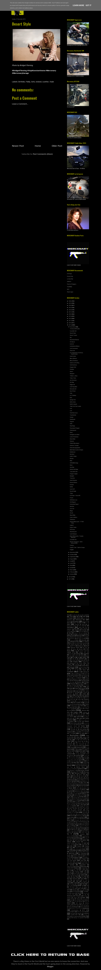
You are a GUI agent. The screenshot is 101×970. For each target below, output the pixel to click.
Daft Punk (80, 673)
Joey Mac (72, 467)
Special (77, 850)
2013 (70, 579)
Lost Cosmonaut (74, 348)
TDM (85, 872)
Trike (83, 884)
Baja (70, 633)
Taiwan (80, 870)
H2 (75, 718)
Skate (85, 843)
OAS (70, 797)
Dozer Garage (86, 685)
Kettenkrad (69, 748)
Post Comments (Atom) (43, 154)
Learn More (78, 5)
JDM (74, 742)
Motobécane (77, 784)
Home (38, 146)
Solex (83, 847)
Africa (68, 622)
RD (88, 817)
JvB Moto (77, 745)
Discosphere (81, 683)
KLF (75, 749)
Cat (74, 657)
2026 (70, 301)
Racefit (72, 815)
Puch (68, 812)
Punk (77, 812)
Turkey (85, 887)
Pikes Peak (84, 803)
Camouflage (86, 653)
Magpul (85, 762)
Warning (80, 901)
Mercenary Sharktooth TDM (82, 773)
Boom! (71, 371)
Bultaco (74, 649)
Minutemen (75, 777)
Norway (75, 796)
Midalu (74, 776)
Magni (71, 510)
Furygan (70, 707)
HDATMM (79, 721)
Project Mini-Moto (73, 808)
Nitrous (76, 795)
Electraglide (69, 693)
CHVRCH (69, 664)
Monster (79, 780)
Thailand (82, 874)
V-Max (84, 891)
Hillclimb (77, 724)
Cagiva (76, 650)
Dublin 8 (77, 688)
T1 (81, 869)
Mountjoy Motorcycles (84, 786)
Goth (74, 713)
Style (52, 82)
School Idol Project (74, 504)
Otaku (70, 799)
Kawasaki (79, 747)
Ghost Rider (72, 439)
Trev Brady (71, 884)
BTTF (73, 646)
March (71, 569)
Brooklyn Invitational (83, 643)
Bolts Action (73, 402)
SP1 (68, 850)
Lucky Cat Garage (75, 761)
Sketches (76, 844)
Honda (83, 726)
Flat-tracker (77, 702)
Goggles (72, 549)
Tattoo (77, 872)
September (73, 556)
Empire (84, 693)
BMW (87, 638)
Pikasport (72, 373)
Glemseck (84, 710)
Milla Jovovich (81, 776)
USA (78, 891)
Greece (86, 715)
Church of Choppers (71, 284)
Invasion (72, 484)
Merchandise (73, 774)
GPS (79, 713)
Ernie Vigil (84, 695)
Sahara (83, 830)
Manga (69, 765)
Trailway (82, 882)
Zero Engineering (75, 916)
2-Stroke (69, 618)
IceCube (82, 732)
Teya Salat (76, 874)
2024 (70, 305)
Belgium (69, 634)
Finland (79, 699)
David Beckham (84, 675)
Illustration (74, 735)
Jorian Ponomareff (80, 744)
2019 (70, 316)
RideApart (85, 821)
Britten (75, 643)
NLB (81, 795)
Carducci (70, 656)
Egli (69, 692)
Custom (70, 672)
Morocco (69, 782)
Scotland (69, 835)
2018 (70, 318)
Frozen (71, 497)
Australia (84, 630)
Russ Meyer (71, 830)
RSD (88, 828)
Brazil (71, 643)
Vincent (75, 897)
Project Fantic (77, 807)
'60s (88, 615)
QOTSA (68, 814)
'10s (73, 615)
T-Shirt (77, 869)
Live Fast (72, 508)
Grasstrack (75, 715)
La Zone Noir (70, 279)
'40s (80, 615)
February (72, 572)
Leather (45, 82)
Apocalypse (70, 627)
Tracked (75, 882)
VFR (83, 894)
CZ (71, 673)
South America (76, 849)
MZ (83, 791)
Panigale (80, 800)
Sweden (85, 866)
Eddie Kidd (78, 691)
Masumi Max (78, 765)
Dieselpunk (84, 680)
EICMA (78, 692)
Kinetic (85, 748)
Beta (78, 634)
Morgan (81, 781)
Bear (86, 633)
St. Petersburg (82, 853)
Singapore (79, 843)
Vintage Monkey (70, 898)
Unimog (81, 890)
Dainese (86, 673)
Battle (71, 486)
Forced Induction (78, 704)
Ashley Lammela (83, 628)
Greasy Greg (70, 276)
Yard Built (73, 913)
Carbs (87, 654)
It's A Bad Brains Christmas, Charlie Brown (76, 353)
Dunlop (68, 689)
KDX (87, 747)
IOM (77, 738)
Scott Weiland (73, 534)
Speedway (80, 851)
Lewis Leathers (73, 517)
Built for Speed (73, 404)
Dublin (70, 688)
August (72, 559)
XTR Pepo (69, 273)
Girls (33, 82)
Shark (68, 838)
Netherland (84, 792)
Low (79, 759)
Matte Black (80, 767)
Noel (85, 795)
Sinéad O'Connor (71, 843)
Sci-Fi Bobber (73, 395)
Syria (68, 869)
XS (74, 911)
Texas (70, 874)
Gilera (81, 708)
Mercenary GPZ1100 (76, 772)
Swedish (69, 867)
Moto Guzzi (83, 782)
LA (86, 751)
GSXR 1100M (73, 456)
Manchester (85, 764)
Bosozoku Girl (73, 388)
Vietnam (69, 897)
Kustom (81, 751)
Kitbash (69, 749)
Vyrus (71, 900)
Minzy (82, 777)
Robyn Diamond (85, 824)
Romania (83, 826)
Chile (86, 660)
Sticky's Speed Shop (78, 856)
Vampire (73, 893)
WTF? (83, 910)
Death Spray (78, 676)
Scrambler (75, 836)
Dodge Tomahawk (73, 685)
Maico (68, 764)
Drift (88, 686)
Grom (68, 716)
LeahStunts (71, 755)
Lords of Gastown (74, 436)
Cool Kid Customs (83, 667)
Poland (84, 804)
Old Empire (75, 797)
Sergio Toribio (73, 527)
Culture (84, 670)
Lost (71, 408)
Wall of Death (82, 900)
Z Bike (79, 914)
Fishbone (85, 701)
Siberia (70, 840)
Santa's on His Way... (75, 362)
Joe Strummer (73, 380)
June (71, 563)
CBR (68, 658)
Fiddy (28, 82)
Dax (68, 676)
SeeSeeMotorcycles (77, 837)
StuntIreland (70, 863)
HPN (71, 423)
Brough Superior (71, 644)
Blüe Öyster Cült (80, 638)
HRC (76, 729)
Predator (72, 369)
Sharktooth (72, 419)
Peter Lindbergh (71, 803)
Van (78, 893)
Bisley (68, 637)
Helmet (86, 721)
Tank (85, 870)
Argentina (69, 628)
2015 (70, 325)
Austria (68, 631)
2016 (70, 322)
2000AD (78, 618)
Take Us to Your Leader (75, 406)
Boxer (71, 432)
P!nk (83, 799)
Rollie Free (77, 826)
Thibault (69, 877)
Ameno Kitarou (73, 482)
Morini (86, 781)
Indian (77, 737)
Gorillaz (68, 713)
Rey (71, 337)
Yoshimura (86, 913)
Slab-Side (70, 846)
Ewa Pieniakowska (84, 696)
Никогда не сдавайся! (78, 917)
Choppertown (73, 663)
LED (68, 756)
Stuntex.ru (77, 862)
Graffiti (68, 715)
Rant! (78, 817)
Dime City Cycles (71, 682)
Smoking (87, 846)
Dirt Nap (72, 382)
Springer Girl (73, 399)
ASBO (74, 628)
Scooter (82, 834)
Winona (87, 905)
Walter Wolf (74, 901)
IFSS (88, 733)
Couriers (76, 668)
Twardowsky (73, 415)
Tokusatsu (74, 878)
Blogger (50, 966)
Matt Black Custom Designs (76, 449)
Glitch (68, 712)
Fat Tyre (87, 697)
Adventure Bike (80, 619)
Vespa (76, 894)
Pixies (74, 804)
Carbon (82, 654)
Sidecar (69, 841)
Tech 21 (69, 873)
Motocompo (85, 784)
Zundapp (69, 917)
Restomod (84, 818)
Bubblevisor (72, 452)
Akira (68, 624)
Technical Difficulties (75, 328)
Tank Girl (69, 872)
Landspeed (69, 753)
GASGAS (68, 708)
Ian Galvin (77, 732)
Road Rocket (80, 823)
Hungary (68, 730)
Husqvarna (69, 732)
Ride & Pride (78, 821)
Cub (78, 670)
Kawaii (72, 747)
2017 (70, 320)
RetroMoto (77, 820)
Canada (76, 654)
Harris (77, 720)
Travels (87, 882)
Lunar (82, 761)
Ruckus (87, 829)
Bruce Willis (79, 644)
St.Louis (69, 854)
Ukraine (74, 890)
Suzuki (77, 866)
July (71, 561)
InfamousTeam (70, 738)
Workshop (86, 908)
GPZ (84, 713)
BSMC (68, 646)
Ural (86, 890)
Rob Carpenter (75, 824)
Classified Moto (79, 664)
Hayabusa (71, 721)
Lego (79, 756)
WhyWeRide (81, 905)
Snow (71, 847)
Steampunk (83, 854)
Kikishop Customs (78, 748)
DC (72, 676)
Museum (78, 789)
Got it (88, 5)
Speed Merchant (85, 850)
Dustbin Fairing (75, 689)
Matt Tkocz (70, 767)
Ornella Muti (86, 797)
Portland (74, 805)
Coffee (73, 665)
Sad (79, 830)
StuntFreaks (84, 862)
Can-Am (71, 654)
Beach (81, 633)
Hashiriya (83, 720)
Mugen (68, 789)
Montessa (85, 780)
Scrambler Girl (73, 331)
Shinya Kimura (86, 838)
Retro (69, 820)
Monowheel (71, 780)
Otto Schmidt (77, 799)
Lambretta (69, 752)
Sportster (72, 853)
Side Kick (72, 506)
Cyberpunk (86, 672)
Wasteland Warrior (74, 339)
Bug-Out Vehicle (75, 647)
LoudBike (75, 759)
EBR (81, 689)
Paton (81, 801)
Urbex (74, 891)
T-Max (72, 869)
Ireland (82, 738)
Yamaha (86, 911)
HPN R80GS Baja (74, 463)
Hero (80, 723)
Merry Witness (73, 358)
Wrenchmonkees (75, 910)
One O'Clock (72, 391)
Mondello (81, 778)
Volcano (78, 898)
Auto (73, 631)
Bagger (87, 631)
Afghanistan (85, 621)
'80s (77, 616)
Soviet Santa (73, 356)
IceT (70, 733)
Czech (74, 673)
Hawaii (87, 720)
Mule (71, 460)
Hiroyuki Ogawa (84, 724)
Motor (74, 785)
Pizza (79, 804)
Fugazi (87, 705)
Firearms (86, 699)
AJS (86, 622)
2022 (70, 309)
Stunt (74, 860)
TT (74, 887)
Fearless (72, 545)
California (78, 653)
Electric (77, 693)
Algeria (83, 624)
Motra (76, 786)
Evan (68, 696)
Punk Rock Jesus (74, 412)
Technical (82, 873)
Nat (69, 792)
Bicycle (87, 634)
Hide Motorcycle (70, 724)
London (80, 758)
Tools (77, 881)
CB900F (84, 657)
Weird (69, 903)
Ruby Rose (75, 829)
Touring (69, 882)
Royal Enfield (81, 828)
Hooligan (78, 727)
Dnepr (87, 683)
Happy (80, 718)
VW (88, 898)
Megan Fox (73, 770)
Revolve (72, 458)
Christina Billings (82, 663)
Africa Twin (76, 622)
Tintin (83, 877)
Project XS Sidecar (78, 811)
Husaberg (85, 730)
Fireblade (73, 701)
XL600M (69, 911)
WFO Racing (79, 903)
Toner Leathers (76, 880)
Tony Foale (84, 880)
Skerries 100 (69, 844)
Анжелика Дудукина (75, 447)
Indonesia (84, 737)
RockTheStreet (82, 825)
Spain (71, 850)
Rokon (87, 825)
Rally (85, 815)
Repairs (71, 818)
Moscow (76, 782)
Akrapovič (77, 624)
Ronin (71, 465)
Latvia (76, 753)
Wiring (70, 907)
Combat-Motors (85, 665)
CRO (73, 670)
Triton (71, 493)
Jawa (85, 741)
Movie (70, 788)
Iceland (39, 82)
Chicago (82, 660)
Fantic (81, 697)
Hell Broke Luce (73, 500)
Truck (87, 885)
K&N (82, 745)
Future (75, 707)
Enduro (77, 695)
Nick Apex (87, 793)
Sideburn (69, 281)
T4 (70, 870)
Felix (70, 699)
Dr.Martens (71, 686)
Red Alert (72, 454)
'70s (71, 616)
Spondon (87, 851)
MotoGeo (69, 785)
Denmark (69, 678)
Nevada (68, 793)
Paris (85, 800)
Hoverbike (86, 727)
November (72, 552)
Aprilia (80, 627)
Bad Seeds (81, 631)
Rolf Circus (70, 826)
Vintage (82, 897)
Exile (70, 697)
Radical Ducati (80, 815)
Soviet (84, 849)
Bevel (82, 634)
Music (83, 789)
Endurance (69, 695)
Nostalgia (81, 796)
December (72, 327)
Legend (71, 525)
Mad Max (76, 762)
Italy (70, 739)
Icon (74, 733)
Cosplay (69, 668)
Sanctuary (75, 832)
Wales (75, 900)
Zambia (85, 914)
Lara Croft (72, 489)
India (72, 737)
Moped (75, 781)
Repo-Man (77, 818)
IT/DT (88, 738)
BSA (86, 644)
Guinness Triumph (74, 445)
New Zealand (75, 793)
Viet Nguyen (73, 502)
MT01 (78, 788)
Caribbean (76, 656)
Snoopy (71, 417)
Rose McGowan (72, 828)
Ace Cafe (85, 618)
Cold (78, 665)
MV (67, 791)
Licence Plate (86, 756)
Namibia (87, 791)
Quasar (79, 814)
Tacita (75, 870)
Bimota (86, 635)
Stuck (68, 860)
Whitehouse (74, 905)
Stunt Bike (83, 860)
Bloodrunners (72, 638)
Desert (79, 678)
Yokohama (72, 519)
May (71, 565)
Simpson (72, 441)
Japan (69, 741)
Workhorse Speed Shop (76, 908)
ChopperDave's (85, 661)
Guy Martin (86, 716)
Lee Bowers (73, 756)
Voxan (84, 898)
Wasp (86, 901)
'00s (68, 615)
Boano (72, 640)
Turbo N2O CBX (73, 471)
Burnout (81, 649)
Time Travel (76, 877)
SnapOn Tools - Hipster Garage (77, 547)
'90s (84, 616)
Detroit (71, 679)
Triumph (75, 885)
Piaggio (78, 803)
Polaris (68, 805)
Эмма (87, 917)
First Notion (79, 701)
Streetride (76, 859)
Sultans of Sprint (85, 863)
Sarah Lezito (84, 832)
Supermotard (82, 864)
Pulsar (72, 812)
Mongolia (87, 778)
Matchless (85, 765)
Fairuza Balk (75, 697)
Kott (88, 749)
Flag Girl (72, 421)
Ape (85, 625)
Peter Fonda (86, 801)
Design (87, 678)
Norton (68, 796)
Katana (87, 745)
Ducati (71, 513)
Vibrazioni (78, 895)
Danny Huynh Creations (72, 675)
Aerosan (69, 621)
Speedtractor (73, 851)
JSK (72, 745)
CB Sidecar (72, 341)
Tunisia (79, 887)
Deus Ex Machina (78, 679)
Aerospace (75, 621)
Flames (69, 702)
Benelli (73, 634)
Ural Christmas (73, 365)
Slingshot (79, 846)
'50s (84, 615)
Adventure (69, 619)
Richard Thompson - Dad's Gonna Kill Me (76, 542)
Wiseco (82, 907)
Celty (71, 393)
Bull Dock (85, 647)
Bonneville (84, 640)
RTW (70, 829)
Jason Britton (78, 741)
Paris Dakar (70, 801)
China (68, 661)
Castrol (81, 656)
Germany (74, 708)
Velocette (86, 893)
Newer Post (18, 146)
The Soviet (83, 876)
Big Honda (71, 635)
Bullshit (68, 649)
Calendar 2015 (82, 652)
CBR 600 (74, 658)
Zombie (83, 916)
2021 (70, 312)
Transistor (72, 478)
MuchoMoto (84, 788)
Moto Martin (70, 784)
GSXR (78, 716)
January (72, 574)
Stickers (69, 856)
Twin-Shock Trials (79, 888)
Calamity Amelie (83, 650)
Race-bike (86, 814)
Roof (88, 826)
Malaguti (73, 764)
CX (79, 671)
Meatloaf (75, 768)
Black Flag (83, 637)
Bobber (77, 640)
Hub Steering (83, 729)
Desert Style (73, 333)
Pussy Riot (85, 812)
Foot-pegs (69, 704)
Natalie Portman (75, 792)
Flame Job (72, 350)
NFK (68, 289)
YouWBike (69, 286)
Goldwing (85, 712)
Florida (86, 702)
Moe (75, 778)
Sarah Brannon (73, 480)
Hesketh (86, 723)
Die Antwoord (75, 680)
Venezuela (69, 894)
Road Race (73, 823)
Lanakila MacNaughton (80, 752)
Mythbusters (77, 791)
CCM (73, 660)
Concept (72, 667)
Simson (85, 841)
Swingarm (75, 867)
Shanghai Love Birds (74, 434)
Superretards (70, 866)
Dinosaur (79, 682)
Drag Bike (79, 686)
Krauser (70, 751)
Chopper (75, 661)
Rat (82, 817)
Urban (68, 891)
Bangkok (72, 476)
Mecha (81, 768)
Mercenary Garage (83, 770)
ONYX (81, 797)
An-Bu (80, 625)
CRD (68, 670)
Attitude (77, 630)
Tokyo (81, 878)
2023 (70, 307)
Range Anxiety (70, 817)
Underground (73, 430)
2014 (70, 576)
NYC (88, 796)
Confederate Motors (75, 346)
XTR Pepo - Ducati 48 (75, 495)
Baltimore (76, 633)
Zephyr (68, 916)
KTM (75, 751)
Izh (76, 739)
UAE (87, 888)
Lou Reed (69, 759)
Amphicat (74, 625)
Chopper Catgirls (74, 473)
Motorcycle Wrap (82, 785)
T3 (88, 869)
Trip (88, 884)
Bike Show (79, 635)
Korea (83, 749)
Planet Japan (70, 292)
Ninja (70, 795)
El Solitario (85, 692)
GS (72, 716)
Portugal (81, 805)
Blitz (88, 637)
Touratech (84, 881)
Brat (71, 397)
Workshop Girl (73, 531)
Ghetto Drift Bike (74, 469)
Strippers (84, 859)
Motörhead (69, 786)
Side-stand (77, 840)
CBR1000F (81, 658)
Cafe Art (72, 344)
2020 (70, 314)
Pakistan (74, 800)
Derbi (74, 678)
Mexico (80, 774)
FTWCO (81, 705)
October (72, 554)
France (87, 704)
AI (82, 622)
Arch (86, 627)
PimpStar (69, 804)
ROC (69, 825)
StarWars (75, 854)
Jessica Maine (81, 742)
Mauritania (69, 768)
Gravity (81, 715)
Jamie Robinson (83, 739)
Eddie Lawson (86, 691)
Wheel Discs (76, 904)
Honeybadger (70, 727)
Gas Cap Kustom (84, 707)
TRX (71, 887)
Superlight (72, 864)
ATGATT (69, 630)
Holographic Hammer (72, 726)
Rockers (74, 825)
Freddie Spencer (74, 705)
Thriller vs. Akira (73, 375)
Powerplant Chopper (75, 428)
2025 (70, 303)
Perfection (72, 529)
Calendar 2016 (70, 653)
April (71, 567)
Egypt (73, 692)
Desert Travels (73, 335)
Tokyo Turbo (73, 378)
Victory (85, 895)
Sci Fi (69, 834)
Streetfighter (75, 857)
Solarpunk (77, 847)
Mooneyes (69, 781)
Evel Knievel (75, 696)
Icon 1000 (81, 733)
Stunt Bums (69, 862)
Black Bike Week (75, 637)
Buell (87, 646)
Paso (76, 801)
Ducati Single (73, 491)
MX (71, 791)
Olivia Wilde (72, 515)
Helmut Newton (73, 723)
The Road (75, 876)
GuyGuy (71, 718)
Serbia (86, 837)
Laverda (81, 753)
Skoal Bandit (84, 844)
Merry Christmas (74, 360)
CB (78, 657)
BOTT (83, 641)
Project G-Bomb (85, 807)
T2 (85, 869)
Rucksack (82, 829)
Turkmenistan (70, 888)
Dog (80, 685)
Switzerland (84, 867)
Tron (82, 885)
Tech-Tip (76, 873)
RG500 (72, 821)
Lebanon (86, 755)
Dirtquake (72, 683)
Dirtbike (21, 82)
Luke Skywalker (73, 386)
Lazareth (87, 753)
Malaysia (78, 764)
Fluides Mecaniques (74, 443)
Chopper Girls (73, 367)
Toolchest (69, 881)
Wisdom (76, 907)
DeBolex (85, 676)
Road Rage (72, 425)
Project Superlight (77, 809)
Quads (73, 814)
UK (68, 890)
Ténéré (87, 873)
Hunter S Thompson (76, 730)
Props (86, 811)
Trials (78, 884)
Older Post (57, 146)
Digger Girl (72, 384)
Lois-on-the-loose (72, 758)
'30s (77, 615)
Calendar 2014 (71, 652)
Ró (67, 823)
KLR (78, 749)
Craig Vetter (84, 668)
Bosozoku (76, 641)
